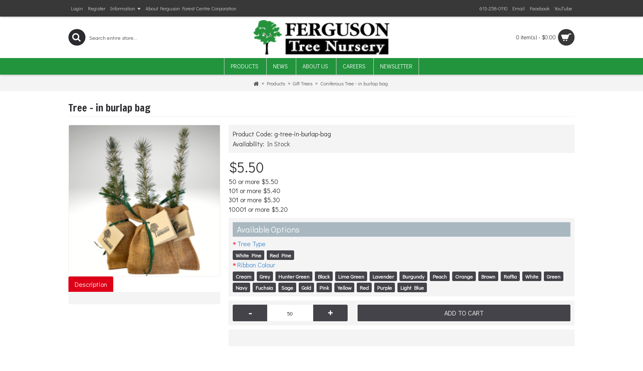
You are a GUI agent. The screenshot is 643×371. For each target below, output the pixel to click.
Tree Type (251, 243)
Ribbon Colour (256, 264)
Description (91, 284)
